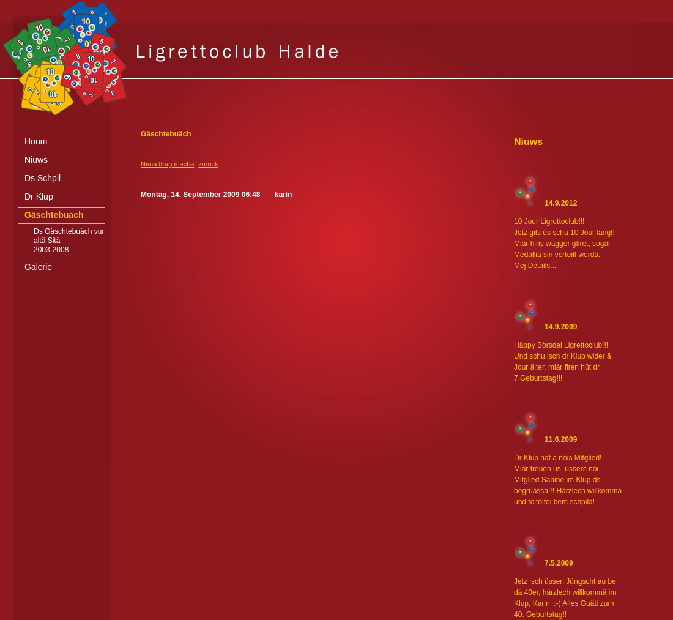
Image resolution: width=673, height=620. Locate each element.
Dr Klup (38, 196)
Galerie (38, 267)
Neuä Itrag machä (167, 164)
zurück (208, 164)
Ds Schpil (42, 178)
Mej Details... (535, 265)
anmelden (27, 600)
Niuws (36, 160)
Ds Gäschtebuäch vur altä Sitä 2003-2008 (69, 240)
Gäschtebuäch (53, 215)
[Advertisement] (336, 610)
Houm (35, 141)
